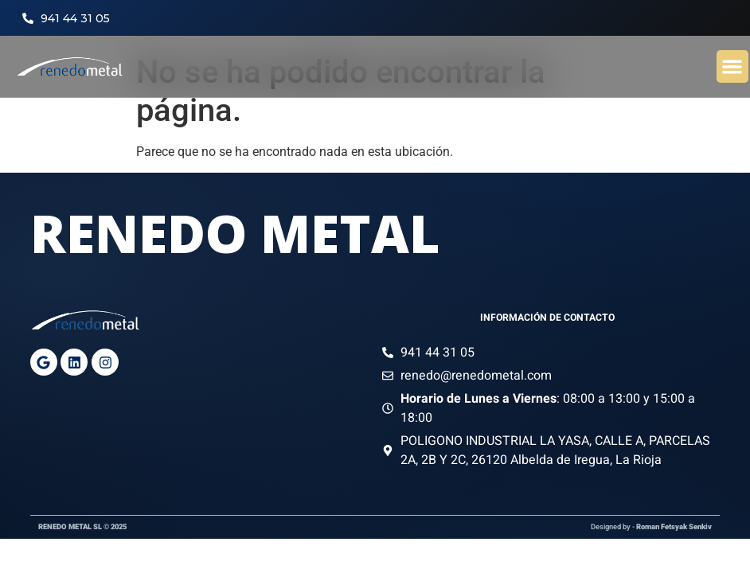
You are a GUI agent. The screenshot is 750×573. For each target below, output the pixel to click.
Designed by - (651, 526)
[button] (733, 66)
